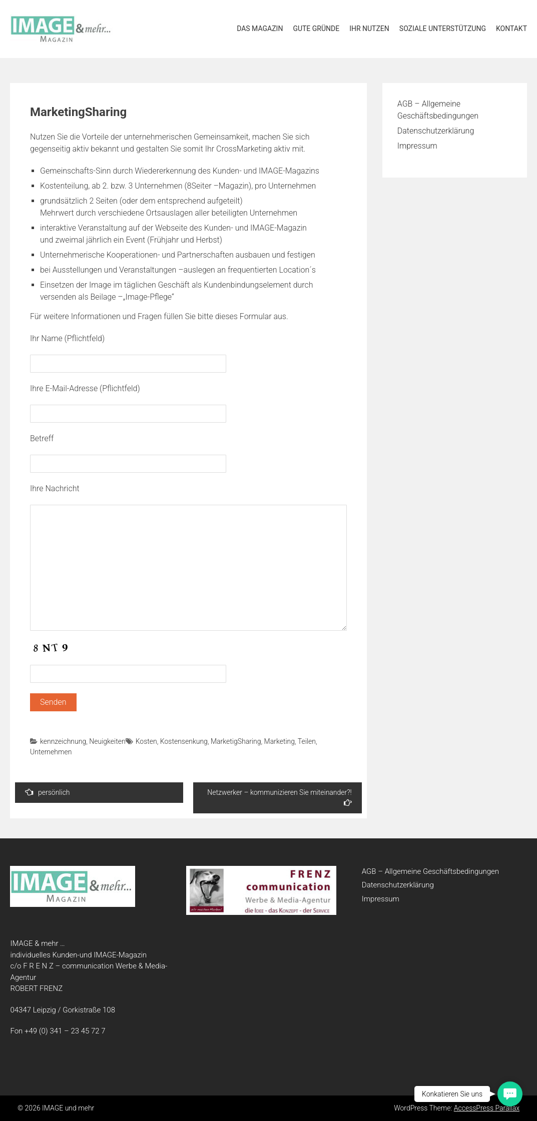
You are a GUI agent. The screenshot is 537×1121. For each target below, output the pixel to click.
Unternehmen (51, 752)
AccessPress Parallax (486, 1108)
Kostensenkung (184, 741)
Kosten (146, 741)
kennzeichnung (63, 741)
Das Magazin (260, 29)
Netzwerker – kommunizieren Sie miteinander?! (279, 797)
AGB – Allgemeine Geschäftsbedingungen (430, 871)
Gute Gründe (316, 29)
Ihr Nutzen (369, 29)
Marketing (279, 741)
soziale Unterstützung (442, 29)
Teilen (307, 741)
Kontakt (511, 29)
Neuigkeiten (107, 741)
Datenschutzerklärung (435, 131)
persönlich (47, 792)
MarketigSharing (236, 741)
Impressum (417, 146)
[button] (509, 1093)
